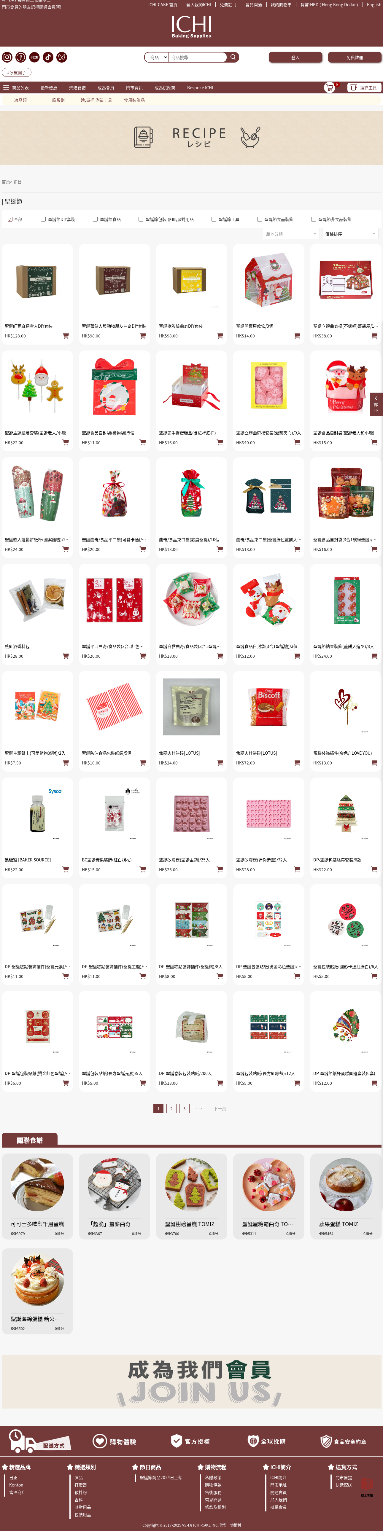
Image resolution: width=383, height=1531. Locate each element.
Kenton (16, 1485)
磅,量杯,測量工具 (96, 100)
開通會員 (278, 1492)
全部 (15, 219)
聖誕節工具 (225, 219)
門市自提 (344, 1477)
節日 (17, 181)
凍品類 (20, 100)
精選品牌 (20, 1467)
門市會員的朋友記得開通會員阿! (31, 9)
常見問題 (213, 1500)
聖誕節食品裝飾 (275, 219)
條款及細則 (215, 1507)
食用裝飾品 (134, 100)
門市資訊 (134, 87)
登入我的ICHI (198, 4)
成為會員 (106, 87)
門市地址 (278, 1485)
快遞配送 (344, 1485)
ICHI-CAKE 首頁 (162, 4)
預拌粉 (80, 1492)
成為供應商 (165, 87)
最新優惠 (49, 87)
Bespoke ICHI (200, 87)
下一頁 (220, 1108)
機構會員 (278, 1507)
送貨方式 (346, 1467)
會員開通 (253, 4)
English (374, 4)
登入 (295, 57)
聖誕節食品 (107, 219)
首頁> (7, 181)
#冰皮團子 (16, 72)
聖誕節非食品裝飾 (331, 219)
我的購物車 (281, 4)
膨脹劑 (58, 100)
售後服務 (213, 1492)
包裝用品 (82, 1514)
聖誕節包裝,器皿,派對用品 (166, 219)
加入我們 (278, 1500)
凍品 (78, 1477)
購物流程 (215, 1467)
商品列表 (20, 87)
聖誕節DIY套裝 (58, 219)
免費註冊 (228, 4)
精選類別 (85, 1467)
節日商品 (150, 1467)
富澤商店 (17, 1492)
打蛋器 (80, 1485)
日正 (13, 1477)
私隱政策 (213, 1477)
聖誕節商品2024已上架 (161, 1477)
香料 (78, 1500)
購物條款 (213, 1485)
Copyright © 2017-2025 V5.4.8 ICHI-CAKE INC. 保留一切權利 (191, 1524)
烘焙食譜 (77, 87)
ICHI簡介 (280, 1467)
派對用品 (82, 1507)
